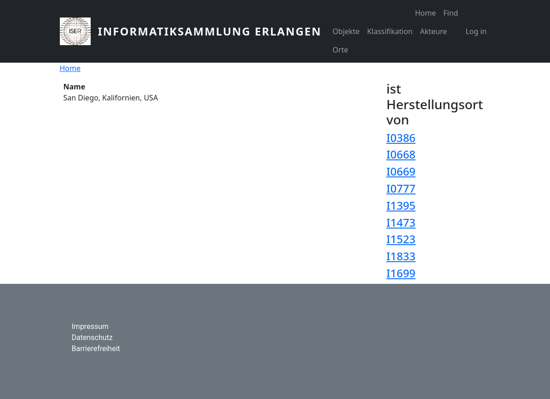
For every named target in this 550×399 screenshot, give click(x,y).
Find (450, 13)
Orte (340, 50)
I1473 (401, 222)
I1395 (401, 205)
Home (425, 13)
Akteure (433, 31)
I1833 (401, 256)
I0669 (401, 171)
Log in (475, 31)
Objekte (346, 31)
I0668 (401, 154)
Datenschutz (92, 337)
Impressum (90, 326)
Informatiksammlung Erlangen (210, 31)
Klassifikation (389, 31)
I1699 (401, 273)
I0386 (401, 137)
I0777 (401, 188)
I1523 (401, 238)
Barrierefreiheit (96, 348)
